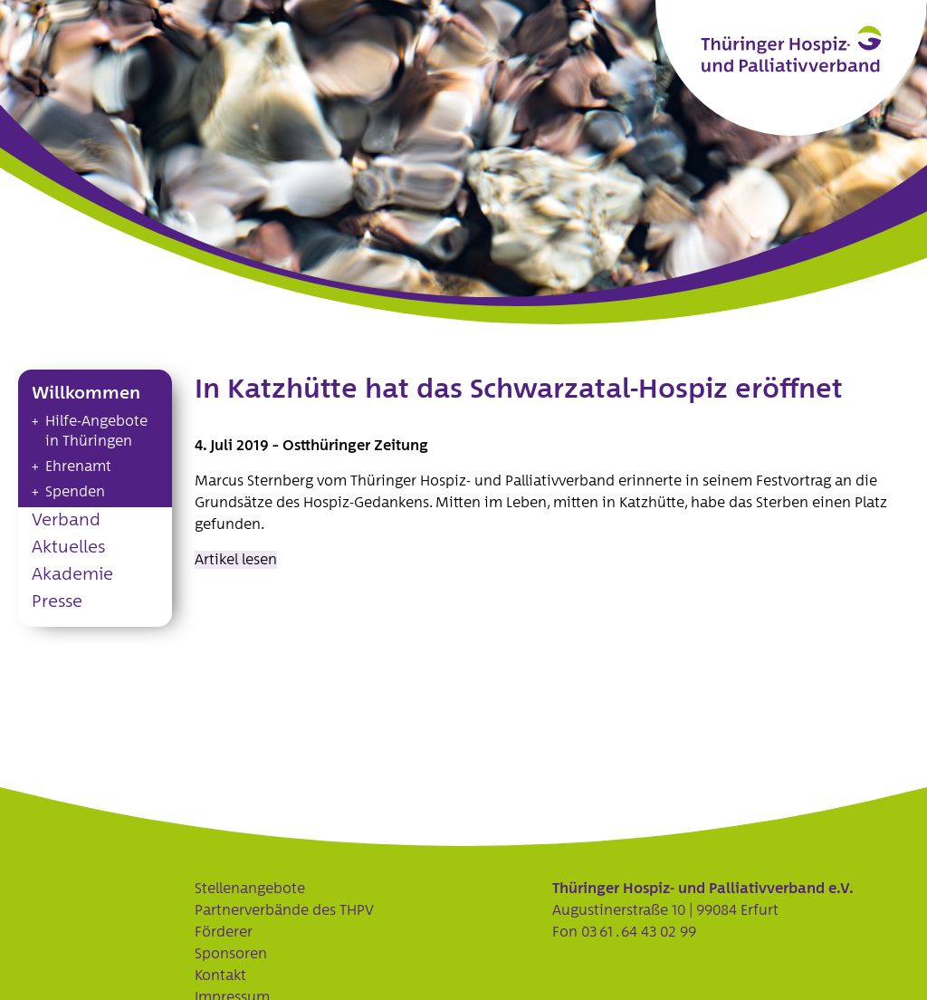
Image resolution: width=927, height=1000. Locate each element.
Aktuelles (68, 547)
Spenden (75, 492)
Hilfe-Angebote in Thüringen (96, 431)
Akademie (72, 574)
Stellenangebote (250, 888)
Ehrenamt (78, 466)
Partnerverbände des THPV (284, 910)
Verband (66, 520)
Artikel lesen (236, 560)
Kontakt (220, 975)
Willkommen (86, 393)
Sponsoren (231, 954)
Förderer (224, 932)
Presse (57, 602)
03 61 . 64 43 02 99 (638, 932)
